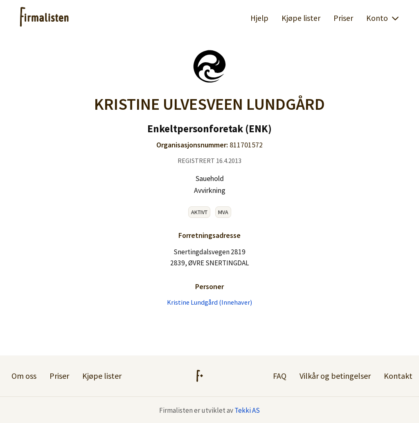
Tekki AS (247, 410)
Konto (382, 18)
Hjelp (259, 18)
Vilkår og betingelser (335, 376)
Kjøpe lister (301, 18)
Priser (343, 18)
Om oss (23, 376)
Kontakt (398, 376)
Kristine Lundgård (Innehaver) (209, 302)
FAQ (279, 376)
